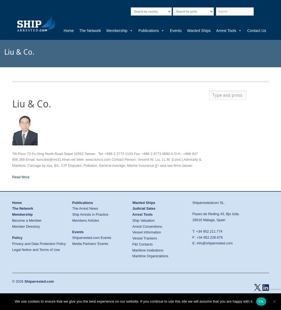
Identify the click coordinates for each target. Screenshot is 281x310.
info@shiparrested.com (215, 243)
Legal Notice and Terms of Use (36, 250)
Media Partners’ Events (90, 244)
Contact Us (256, 30)
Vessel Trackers (144, 238)
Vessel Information (146, 232)
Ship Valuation (143, 220)
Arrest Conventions (147, 226)
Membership (120, 30)
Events (176, 30)
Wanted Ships (199, 30)
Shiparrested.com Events (91, 238)
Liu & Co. (31, 104)
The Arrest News (85, 208)
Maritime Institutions (148, 250)
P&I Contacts (142, 244)
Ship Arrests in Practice (90, 214)
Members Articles (85, 220)
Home (69, 30)
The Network (90, 30)
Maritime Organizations (150, 256)
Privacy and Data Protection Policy (39, 244)
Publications (151, 30)
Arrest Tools (229, 30)
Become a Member (27, 220)
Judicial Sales (144, 208)
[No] (274, 301)
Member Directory (26, 226)
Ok (261, 301)
